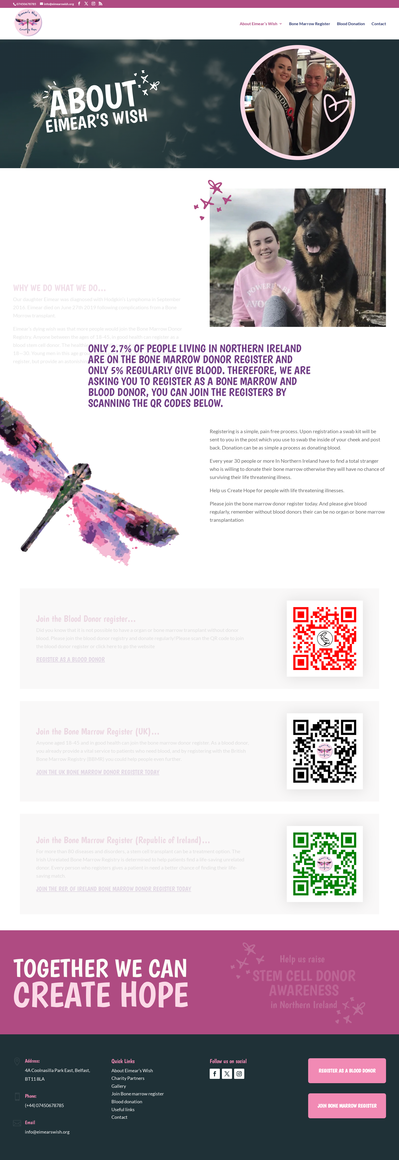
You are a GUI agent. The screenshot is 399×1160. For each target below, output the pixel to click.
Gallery (118, 1086)
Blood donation (126, 1101)
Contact (379, 24)
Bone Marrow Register (309, 24)
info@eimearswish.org (47, 1132)
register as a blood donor (347, 1071)
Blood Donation (351, 24)
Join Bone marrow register (137, 1093)
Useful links (123, 1109)
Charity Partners (128, 1078)
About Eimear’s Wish (258, 24)
